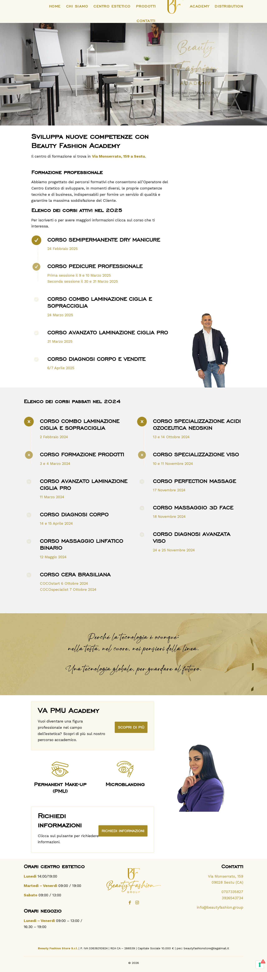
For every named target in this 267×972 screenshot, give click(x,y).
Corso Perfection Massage (194, 481)
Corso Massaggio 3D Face (193, 507)
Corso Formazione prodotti (82, 454)
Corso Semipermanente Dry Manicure (103, 239)
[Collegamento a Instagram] (137, 905)
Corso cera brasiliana (75, 574)
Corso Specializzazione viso (196, 454)
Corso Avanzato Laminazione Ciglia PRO (107, 332)
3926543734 (232, 898)
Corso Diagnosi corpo (74, 514)
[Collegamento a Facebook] (130, 905)
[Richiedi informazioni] (122, 831)
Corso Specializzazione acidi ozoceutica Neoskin (197, 424)
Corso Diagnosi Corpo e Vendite (96, 359)
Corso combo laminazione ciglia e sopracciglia (79, 424)
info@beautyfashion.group (220, 907)
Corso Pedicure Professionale (94, 266)
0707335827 (232, 891)
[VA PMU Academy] (131, 727)
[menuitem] (54, 6)
